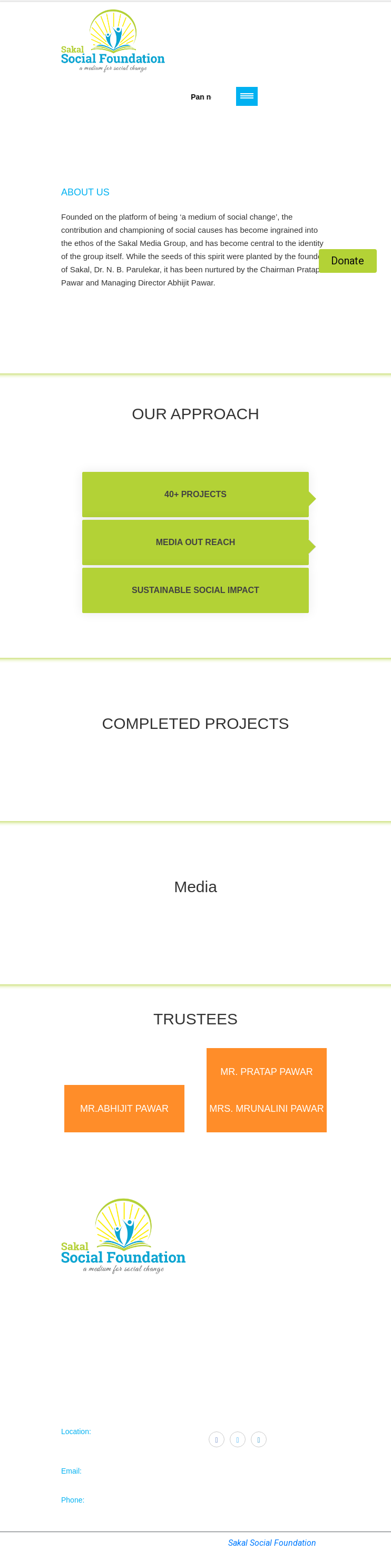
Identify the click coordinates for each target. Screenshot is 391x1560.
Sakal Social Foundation (272, 1543)
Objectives (222, 1250)
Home (215, 1237)
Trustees (219, 1263)
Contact (217, 1275)
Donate (347, 260)
